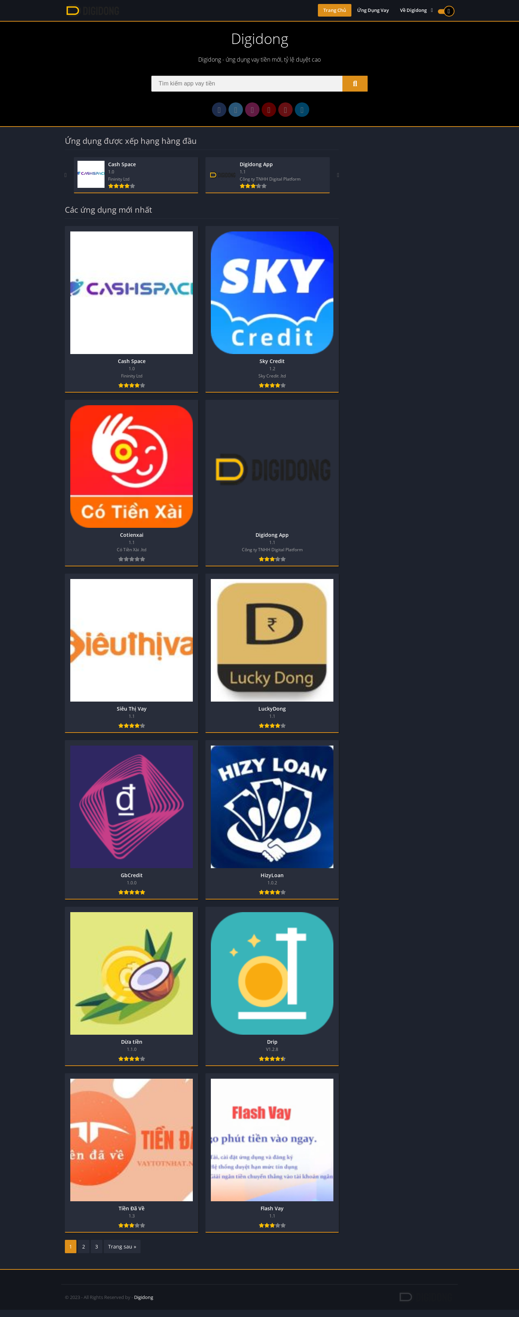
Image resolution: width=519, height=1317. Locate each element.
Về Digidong (413, 11)
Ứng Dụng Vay (373, 11)
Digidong (143, 1304)
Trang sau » (122, 1253)
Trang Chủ (334, 11)
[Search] (259, 86)
